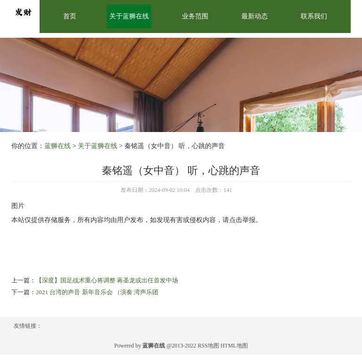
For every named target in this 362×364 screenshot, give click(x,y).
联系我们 (314, 16)
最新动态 (254, 16)
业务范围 (195, 16)
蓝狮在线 (57, 145)
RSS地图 (208, 345)
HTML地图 (234, 345)
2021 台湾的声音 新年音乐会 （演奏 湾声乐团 (97, 292)
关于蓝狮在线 (129, 16)
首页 (69, 16)
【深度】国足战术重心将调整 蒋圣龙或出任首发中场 (107, 280)
